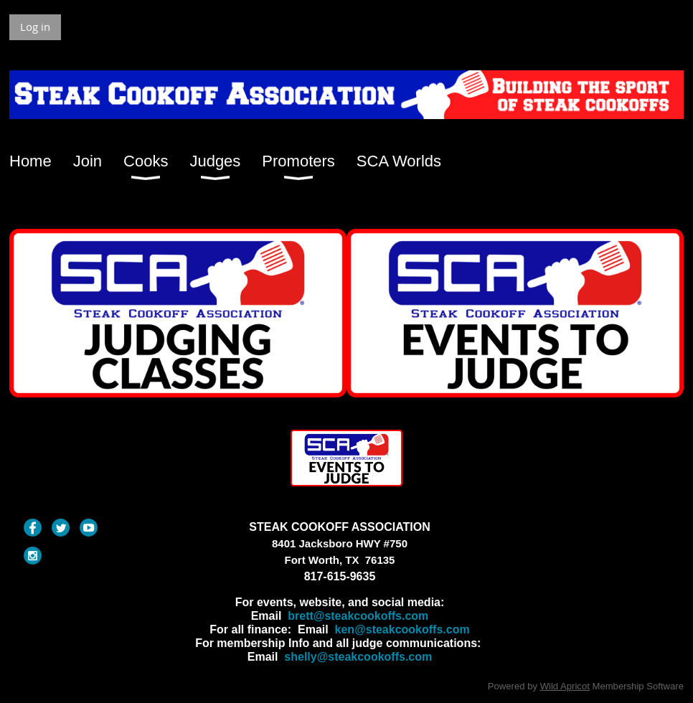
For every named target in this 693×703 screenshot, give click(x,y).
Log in (35, 26)
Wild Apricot (565, 686)
